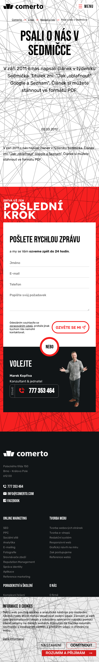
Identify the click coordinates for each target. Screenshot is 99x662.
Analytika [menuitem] (9, 542)
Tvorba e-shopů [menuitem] (60, 532)
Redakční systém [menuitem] (60, 537)
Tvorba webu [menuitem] (58, 518)
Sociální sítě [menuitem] (10, 537)
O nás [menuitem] (53, 585)
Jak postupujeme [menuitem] (61, 552)
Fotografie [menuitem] (9, 552)
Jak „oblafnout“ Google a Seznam (35, 154)
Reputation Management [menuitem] (19, 561)
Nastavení (51, 645)
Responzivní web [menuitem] (60, 542)
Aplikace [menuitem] (8, 571)
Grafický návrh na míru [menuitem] (64, 547)
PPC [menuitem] (6, 532)
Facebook (11, 500)
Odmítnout (81, 645)
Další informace (13, 639)
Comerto (17, 19)
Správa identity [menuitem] (13, 566)
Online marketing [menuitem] (15, 518)
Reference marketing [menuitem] (16, 576)
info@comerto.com (18, 493)
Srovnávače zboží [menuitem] (14, 557)
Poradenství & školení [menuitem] (18, 585)
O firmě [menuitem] (54, 595)
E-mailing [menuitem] (9, 547)
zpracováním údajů (21, 325)
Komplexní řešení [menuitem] (14, 595)
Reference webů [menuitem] (60, 557)
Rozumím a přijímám (65, 653)
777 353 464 (13, 486)
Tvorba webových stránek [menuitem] (66, 527)
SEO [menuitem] (5, 527)
